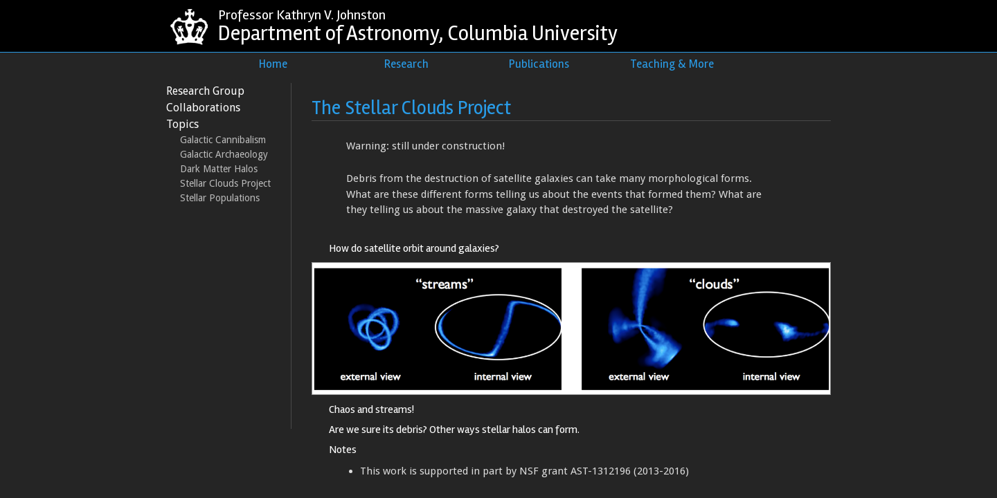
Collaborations (203, 107)
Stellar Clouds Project (225, 183)
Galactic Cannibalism (223, 139)
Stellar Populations (220, 197)
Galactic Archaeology (224, 154)
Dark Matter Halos (219, 168)
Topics (182, 124)
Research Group (205, 91)
